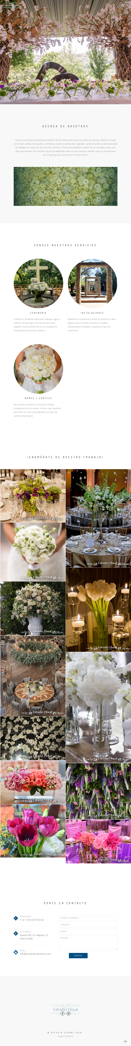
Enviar (78, 955)
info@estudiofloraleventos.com (35, 953)
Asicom (70, 1036)
